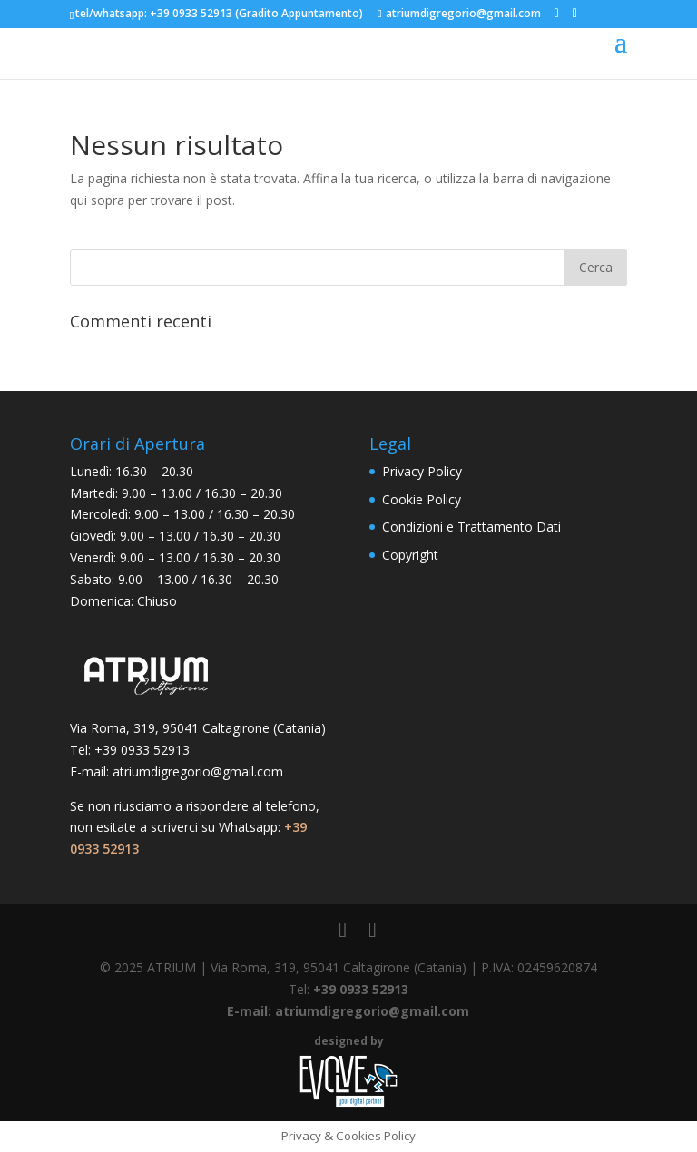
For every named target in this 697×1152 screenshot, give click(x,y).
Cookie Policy (421, 499)
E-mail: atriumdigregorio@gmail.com (348, 1011)
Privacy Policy (422, 471)
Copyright (410, 554)
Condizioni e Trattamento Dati (471, 526)
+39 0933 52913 (191, 13)
